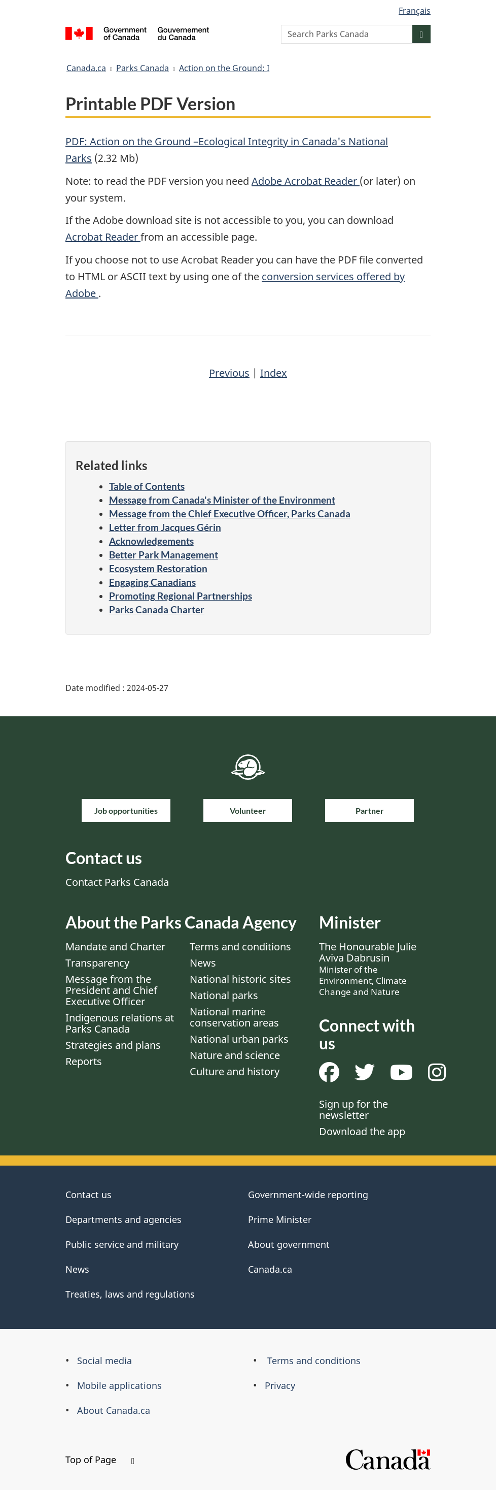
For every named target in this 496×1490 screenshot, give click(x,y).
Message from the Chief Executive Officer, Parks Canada (229, 513)
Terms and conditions (240, 946)
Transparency (97, 963)
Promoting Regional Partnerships (180, 596)
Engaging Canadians (152, 582)
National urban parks (239, 1039)
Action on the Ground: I (224, 68)
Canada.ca (86, 68)
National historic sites (240, 979)
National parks (224, 995)
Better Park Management (163, 554)
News (203, 963)
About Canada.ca (113, 1410)
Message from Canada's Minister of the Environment (222, 500)
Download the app (362, 1131)
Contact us (88, 1194)
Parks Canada (142, 68)
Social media (104, 1360)
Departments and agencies (123, 1219)
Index (273, 373)
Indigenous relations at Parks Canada (119, 1023)
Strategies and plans (113, 1045)
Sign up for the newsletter (353, 1109)
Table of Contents (147, 486)
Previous (229, 373)
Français (415, 10)
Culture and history (234, 1071)
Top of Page (99, 1459)
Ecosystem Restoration (158, 568)
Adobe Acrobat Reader (306, 181)
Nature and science (235, 1055)
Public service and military (122, 1244)
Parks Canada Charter (156, 609)
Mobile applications (119, 1385)
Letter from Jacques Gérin (165, 527)
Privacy (280, 1385)
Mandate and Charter (115, 946)
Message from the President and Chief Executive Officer (111, 990)
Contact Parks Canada (117, 882)
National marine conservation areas (234, 1017)
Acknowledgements (151, 541)
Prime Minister (279, 1219)
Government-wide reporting (308, 1194)
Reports (83, 1061)
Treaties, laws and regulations (130, 1294)
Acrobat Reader (102, 237)
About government (289, 1244)
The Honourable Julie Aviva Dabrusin (367, 969)
